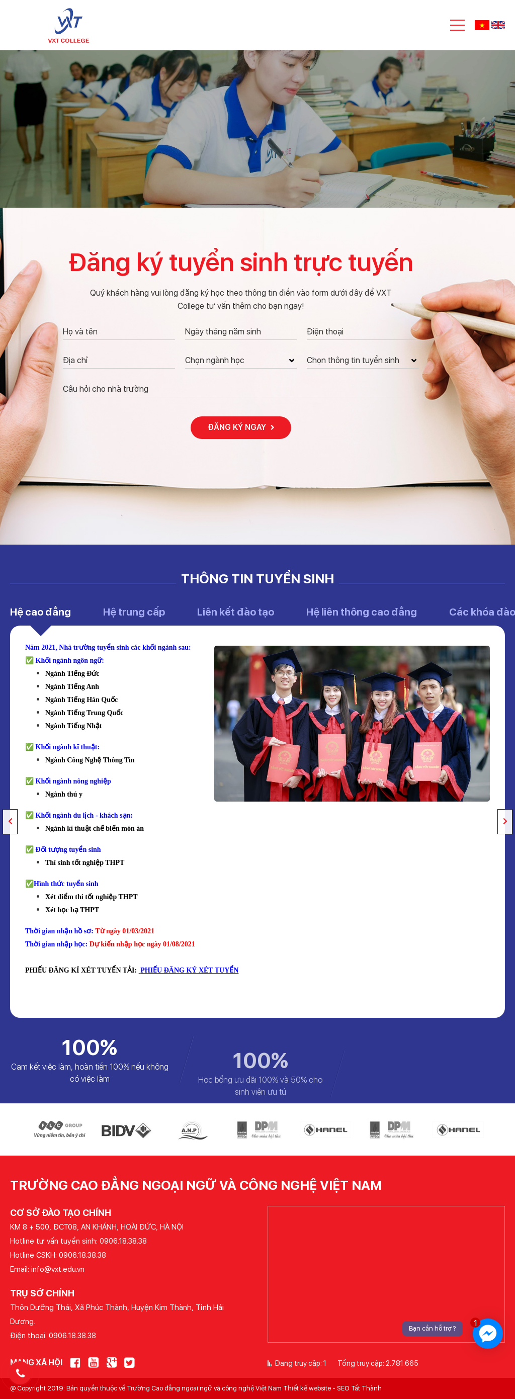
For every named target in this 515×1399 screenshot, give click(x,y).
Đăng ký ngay (241, 427)
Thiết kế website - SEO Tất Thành (332, 1388)
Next (504, 821)
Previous (10, 821)
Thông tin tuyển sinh (257, 578)
